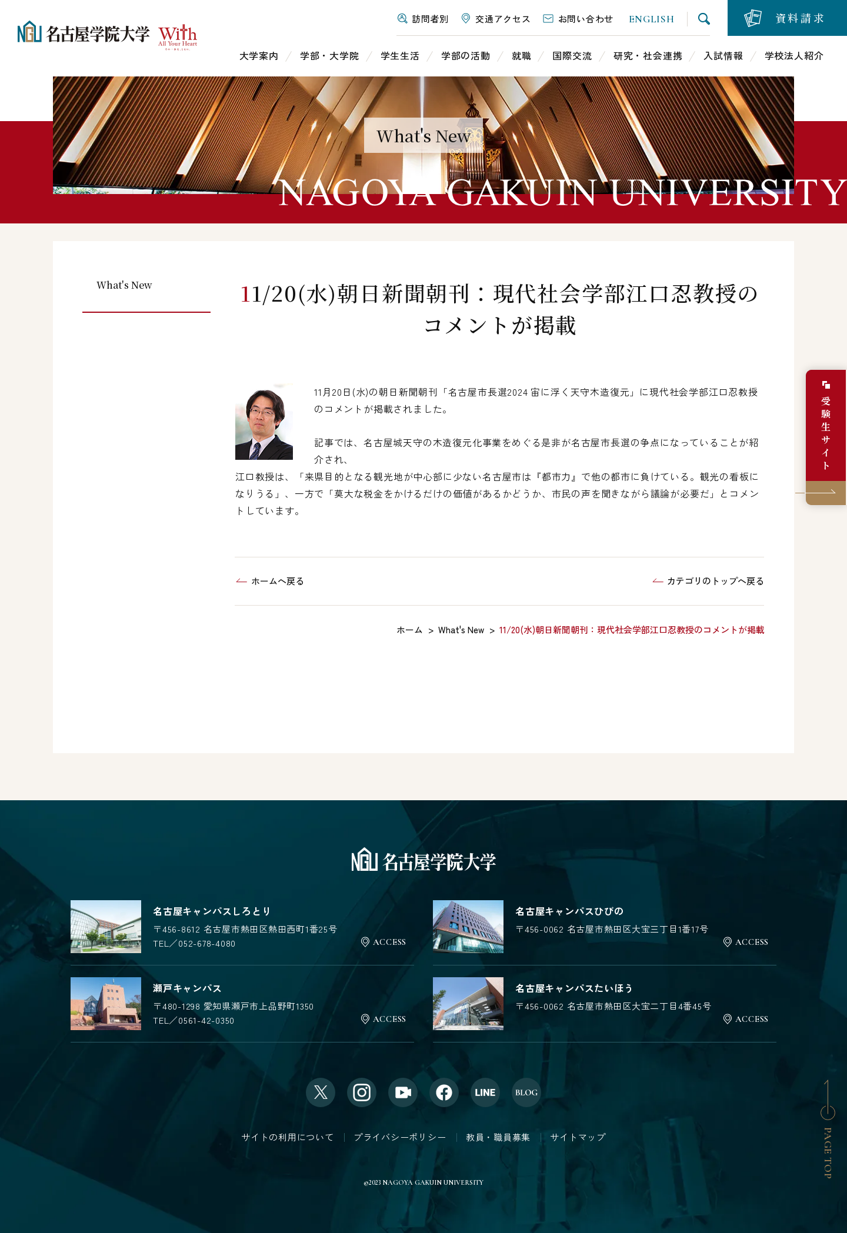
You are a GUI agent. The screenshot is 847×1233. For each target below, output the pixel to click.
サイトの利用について (287, 1137)
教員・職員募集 (498, 1137)
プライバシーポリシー (400, 1137)
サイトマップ (578, 1137)
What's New (124, 285)
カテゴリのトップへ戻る (715, 580)
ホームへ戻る (277, 580)
